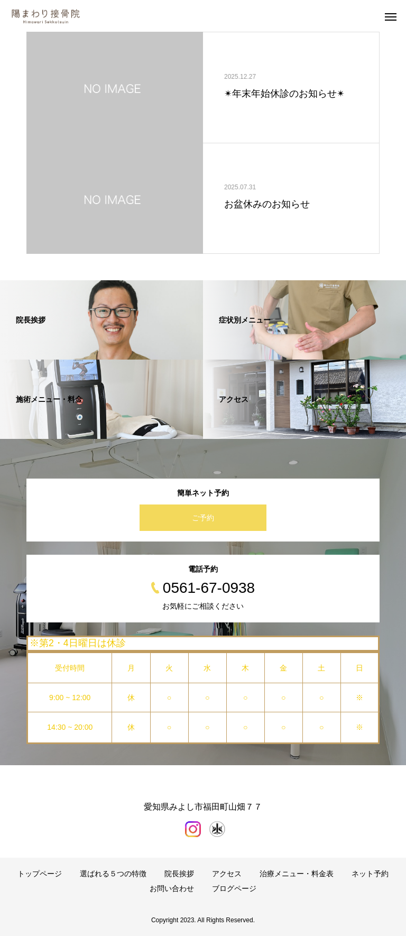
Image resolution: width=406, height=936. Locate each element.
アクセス (227, 873)
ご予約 (203, 517)
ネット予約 (370, 873)
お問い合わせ (172, 888)
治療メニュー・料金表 (297, 873)
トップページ (39, 873)
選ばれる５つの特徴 (113, 873)
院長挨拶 (179, 873)
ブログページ (234, 888)
